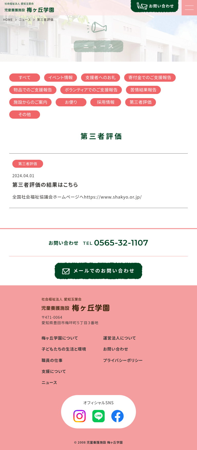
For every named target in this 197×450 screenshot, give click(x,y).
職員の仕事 (52, 360)
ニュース (25, 19)
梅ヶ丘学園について (60, 338)
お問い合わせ (115, 349)
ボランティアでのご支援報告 (91, 90)
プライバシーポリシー (123, 360)
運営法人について (119, 338)
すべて (25, 77)
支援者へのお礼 (100, 77)
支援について (54, 371)
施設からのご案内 (30, 102)
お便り (71, 102)
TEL (116, 243)
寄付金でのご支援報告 (150, 77)
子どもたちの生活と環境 (64, 349)
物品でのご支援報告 (33, 90)
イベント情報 (60, 77)
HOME (8, 19)
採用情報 (105, 102)
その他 (24, 114)
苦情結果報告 (143, 90)
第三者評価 (141, 102)
